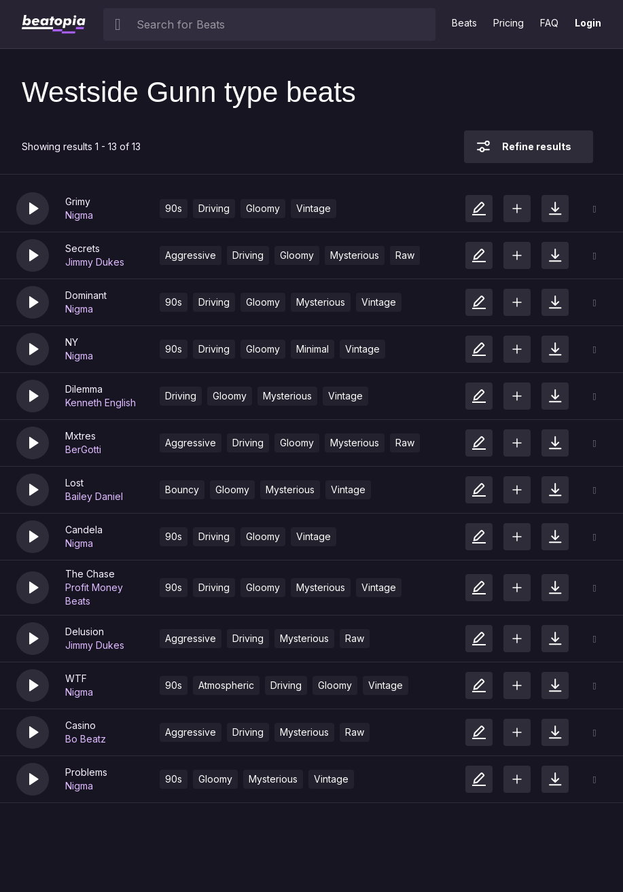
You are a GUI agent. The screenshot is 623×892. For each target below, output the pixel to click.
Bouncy (182, 489)
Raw (404, 255)
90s (173, 208)
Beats (464, 23)
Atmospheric (226, 685)
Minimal (312, 349)
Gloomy (263, 208)
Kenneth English (100, 402)
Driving (214, 208)
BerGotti (83, 449)
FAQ (549, 23)
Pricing (508, 23)
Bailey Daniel (94, 496)
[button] (32, 208)
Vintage (313, 208)
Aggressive (190, 255)
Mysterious (354, 255)
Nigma (79, 215)
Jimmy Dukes (94, 262)
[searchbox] (283, 24)
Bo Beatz (85, 739)
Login (588, 23)
